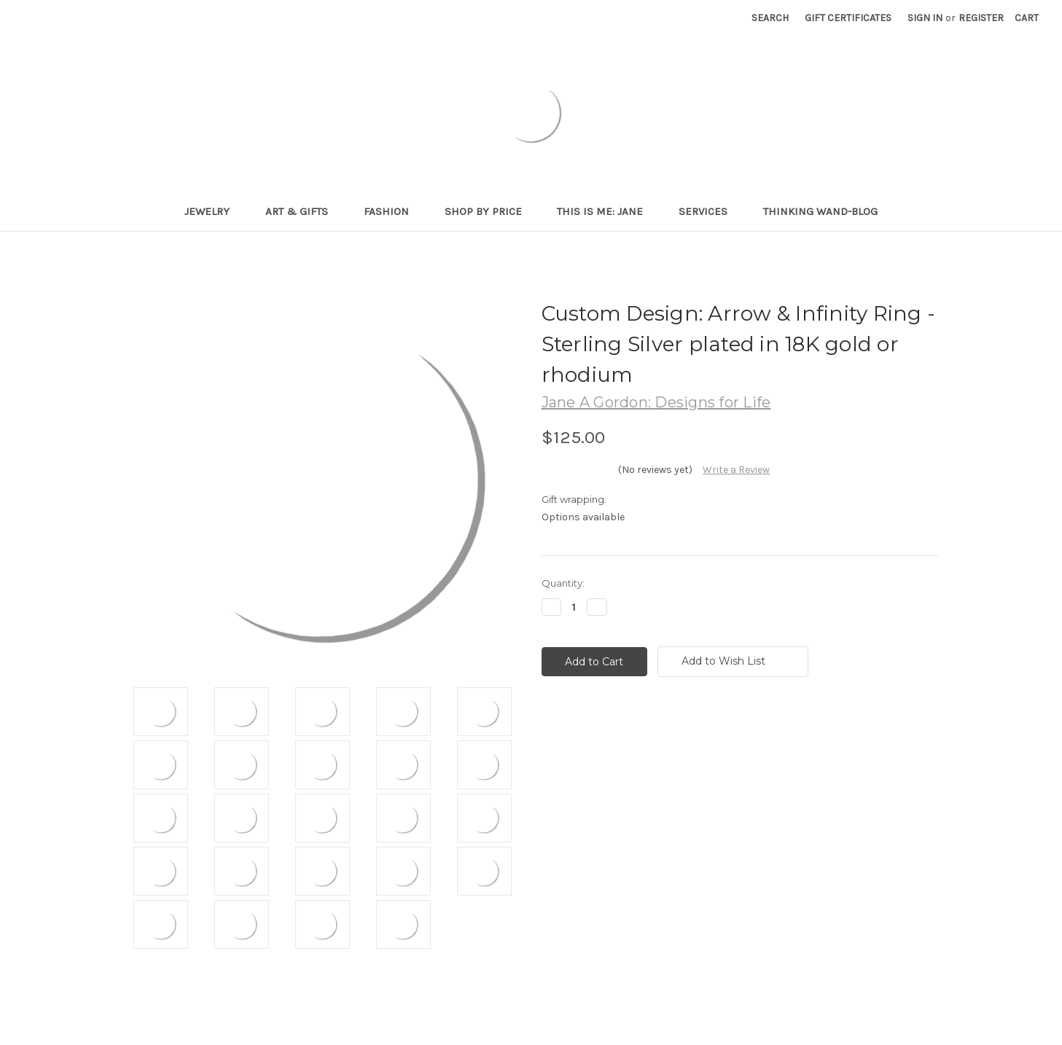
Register (981, 18)
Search (770, 18)
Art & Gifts (302, 211)
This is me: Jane (606, 211)
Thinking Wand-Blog (820, 211)
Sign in (924, 18)
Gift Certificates (848, 18)
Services (709, 211)
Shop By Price (489, 211)
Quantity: (563, 583)
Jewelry (213, 211)
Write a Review (736, 469)
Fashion (392, 211)
